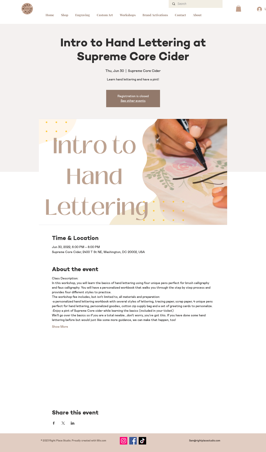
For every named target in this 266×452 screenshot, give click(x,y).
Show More (60, 326)
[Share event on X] (63, 423)
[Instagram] (123, 440)
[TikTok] (142, 440)
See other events (133, 100)
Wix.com (101, 440)
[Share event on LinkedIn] (72, 423)
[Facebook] (133, 440)
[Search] (195, 4)
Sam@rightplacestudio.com (204, 440)
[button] (238, 8)
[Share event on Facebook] (54, 423)
